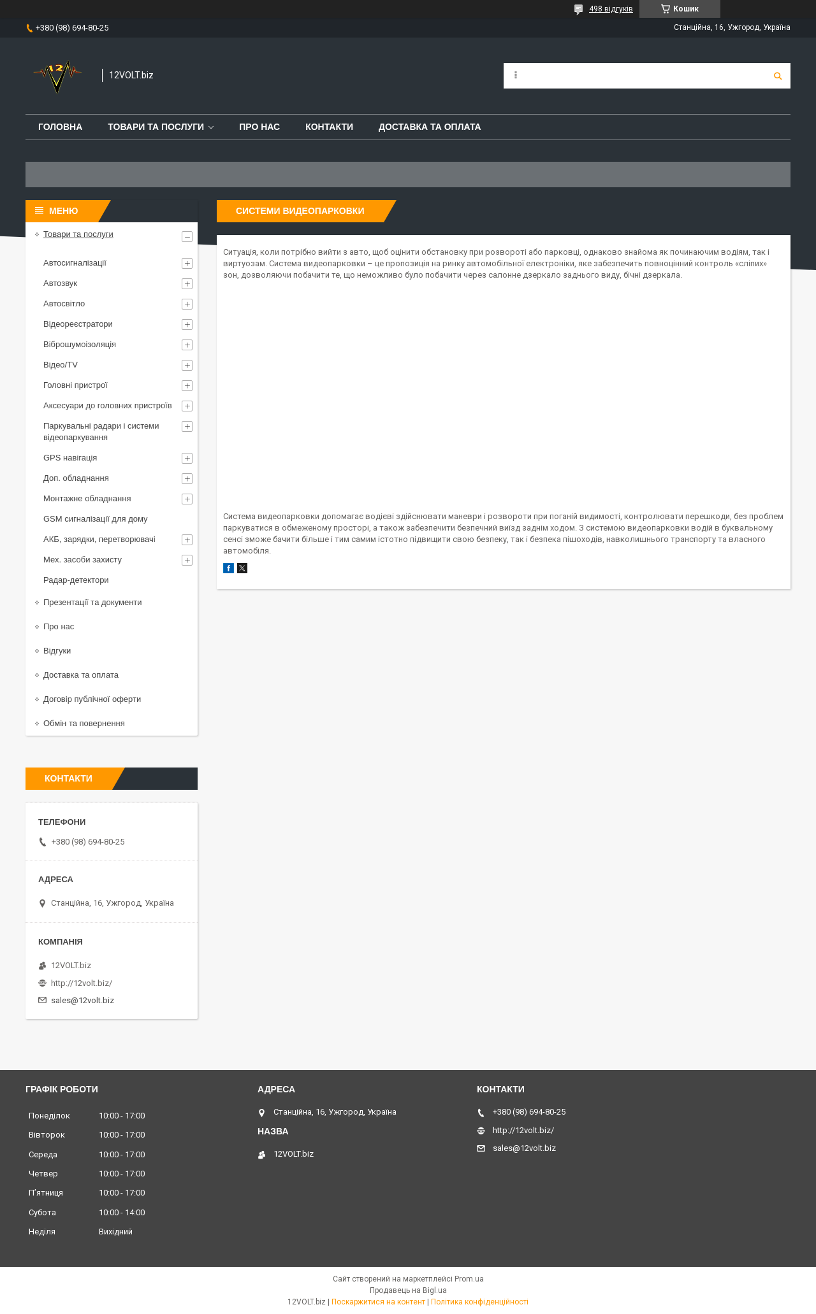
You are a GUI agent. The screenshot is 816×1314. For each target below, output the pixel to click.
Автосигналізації (74, 263)
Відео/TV (60, 364)
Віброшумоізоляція (79, 344)
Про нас (259, 127)
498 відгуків (611, 8)
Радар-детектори (76, 580)
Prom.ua (469, 1279)
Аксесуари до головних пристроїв (107, 405)
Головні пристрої (75, 385)
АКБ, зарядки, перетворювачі (99, 539)
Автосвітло (64, 303)
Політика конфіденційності (479, 1301)
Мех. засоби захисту (82, 559)
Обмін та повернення (84, 723)
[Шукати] (777, 76)
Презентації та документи (92, 602)
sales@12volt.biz (82, 1000)
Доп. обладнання (76, 478)
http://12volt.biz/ (81, 983)
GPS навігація (70, 457)
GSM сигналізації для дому (95, 519)
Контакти (329, 127)
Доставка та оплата (430, 127)
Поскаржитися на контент (378, 1301)
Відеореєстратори (78, 324)
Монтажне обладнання (87, 498)
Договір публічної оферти (92, 699)
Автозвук (60, 283)
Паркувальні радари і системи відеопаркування (101, 431)
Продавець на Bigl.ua (408, 1290)
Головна (60, 127)
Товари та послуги (156, 127)
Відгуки (57, 650)
